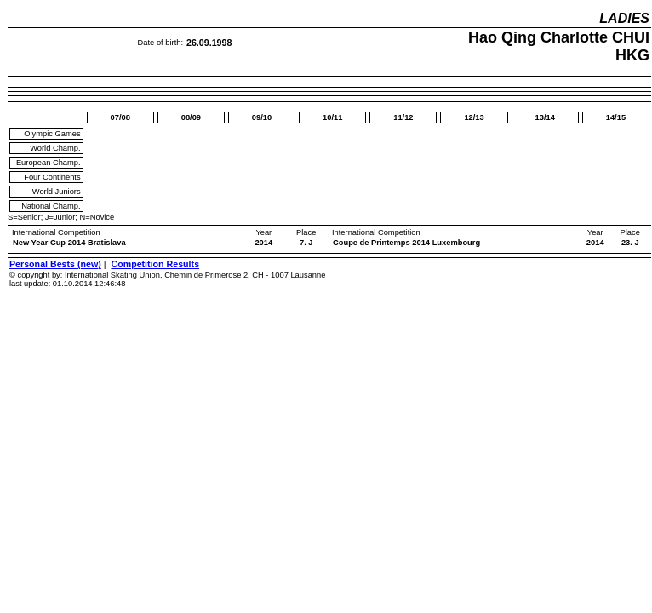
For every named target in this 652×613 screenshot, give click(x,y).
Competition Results (155, 264)
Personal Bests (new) (55, 264)
